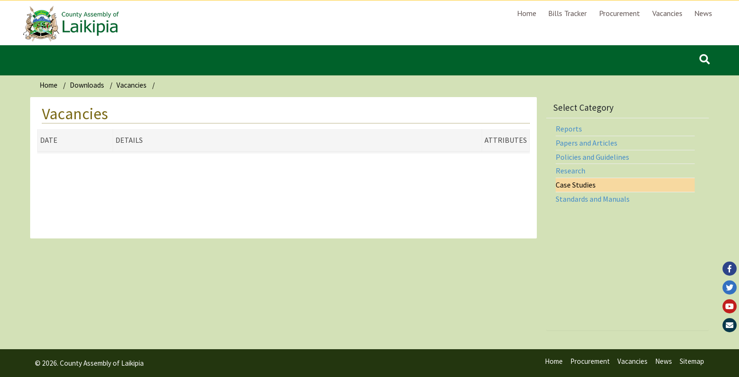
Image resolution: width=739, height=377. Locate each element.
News (703, 13)
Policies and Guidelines (592, 157)
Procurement (619, 13)
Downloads (87, 85)
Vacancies (667, 13)
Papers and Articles (586, 143)
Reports (569, 128)
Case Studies (576, 184)
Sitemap (692, 361)
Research (570, 170)
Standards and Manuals (593, 199)
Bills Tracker (567, 13)
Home (526, 13)
